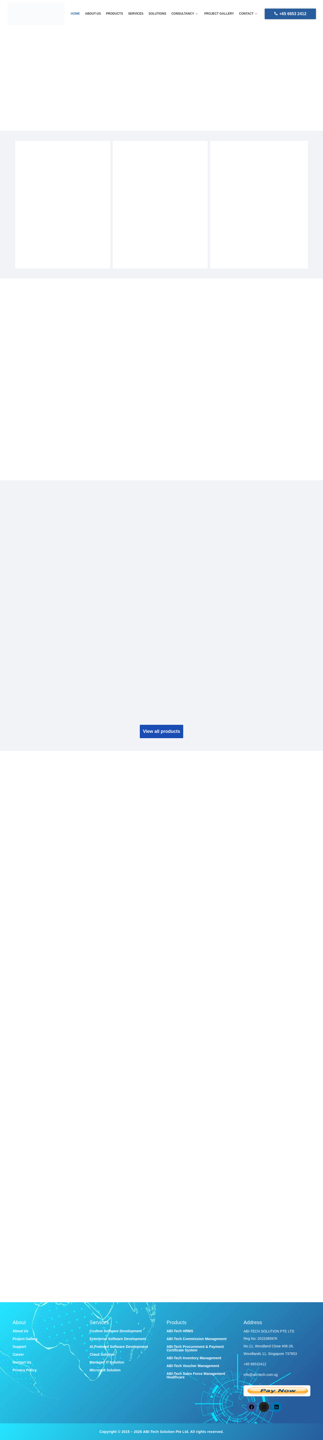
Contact (248, 13)
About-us (93, 13)
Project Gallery (25, 1339)
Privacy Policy (25, 1370)
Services (135, 13)
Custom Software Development (116, 1331)
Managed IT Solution (107, 1362)
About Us (20, 1331)
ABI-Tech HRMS (180, 1331)
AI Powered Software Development (119, 1347)
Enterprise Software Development (118, 1339)
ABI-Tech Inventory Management (194, 1358)
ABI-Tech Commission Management (197, 1339)
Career (18, 1354)
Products (114, 13)
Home (75, 13)
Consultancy (184, 13)
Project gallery (219, 13)
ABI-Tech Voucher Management (193, 1366)
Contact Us (22, 1362)
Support (19, 1347)
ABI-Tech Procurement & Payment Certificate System (195, 1348)
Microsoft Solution (105, 1370)
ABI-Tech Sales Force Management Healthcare (196, 1375)
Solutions (157, 13)
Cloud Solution (102, 1354)
